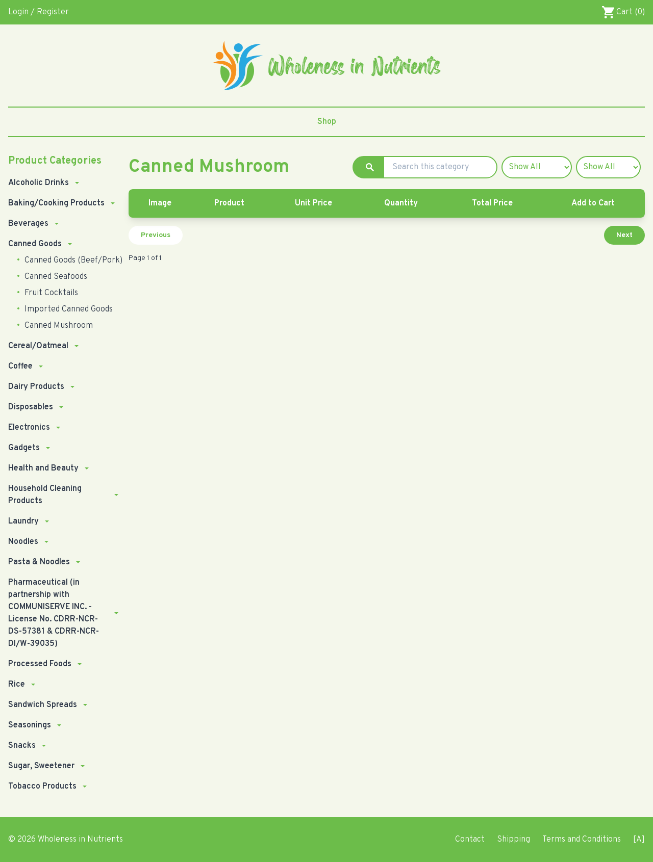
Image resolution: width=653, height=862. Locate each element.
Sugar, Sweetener (41, 766)
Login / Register (38, 12)
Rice (16, 685)
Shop (326, 122)
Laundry (23, 521)
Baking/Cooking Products (56, 203)
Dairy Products (36, 387)
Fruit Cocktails (50, 293)
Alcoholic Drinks (38, 183)
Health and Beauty (43, 468)
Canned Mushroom (57, 326)
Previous (155, 235)
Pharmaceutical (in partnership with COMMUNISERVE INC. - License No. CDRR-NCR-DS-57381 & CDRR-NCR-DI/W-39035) (53, 613)
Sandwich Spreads (42, 705)
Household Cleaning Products (45, 495)
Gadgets (24, 448)
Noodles (23, 542)
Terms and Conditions (581, 839)
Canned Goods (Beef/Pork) (72, 260)
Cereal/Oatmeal (38, 346)
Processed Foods (39, 664)
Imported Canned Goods (67, 309)
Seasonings (29, 725)
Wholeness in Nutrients (80, 839)
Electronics (29, 428)
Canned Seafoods (54, 277)
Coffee (20, 366)
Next (624, 235)
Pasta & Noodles (39, 562)
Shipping (513, 839)
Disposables (30, 407)
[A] (639, 839)
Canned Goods (35, 244)
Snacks (22, 746)
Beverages (28, 224)
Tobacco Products (42, 786)
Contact (470, 839)
